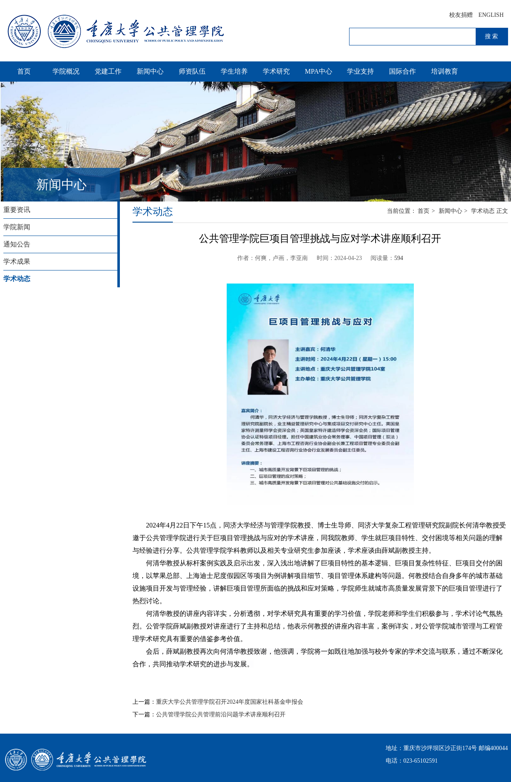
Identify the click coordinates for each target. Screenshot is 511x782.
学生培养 (234, 71)
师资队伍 (192, 71)
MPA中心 (318, 71)
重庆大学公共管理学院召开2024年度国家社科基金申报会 (229, 702)
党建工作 (108, 71)
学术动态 (16, 278)
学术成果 (16, 261)
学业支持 (360, 71)
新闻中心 (150, 71)
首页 (24, 71)
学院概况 (66, 71)
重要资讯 (16, 209)
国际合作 (402, 71)
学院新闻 (16, 227)
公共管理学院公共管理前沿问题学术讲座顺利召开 (221, 714)
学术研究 (276, 71)
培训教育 (444, 71)
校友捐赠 (461, 15)
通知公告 (16, 244)
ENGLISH (491, 15)
